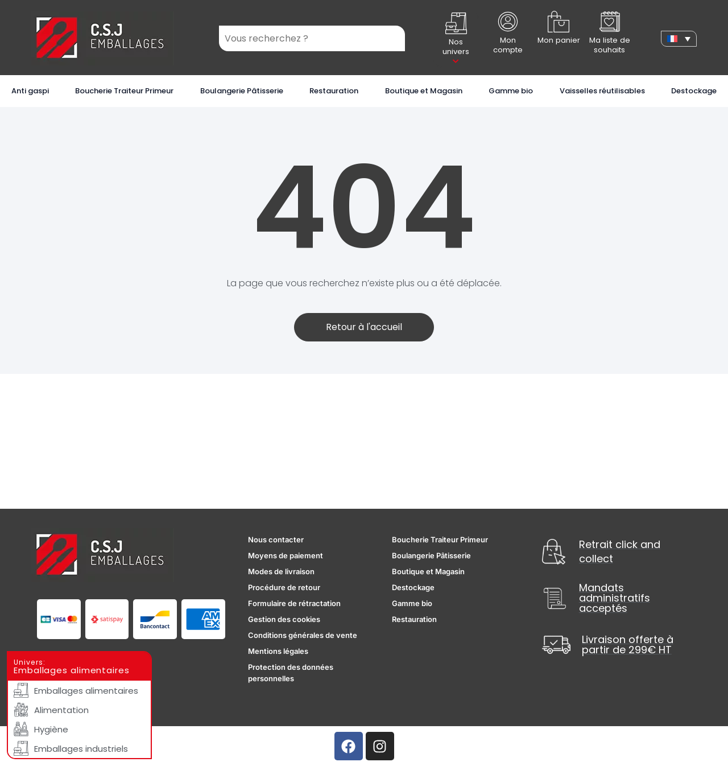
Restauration (333, 90)
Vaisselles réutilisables (602, 90)
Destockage (694, 90)
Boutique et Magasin (423, 90)
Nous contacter (276, 539)
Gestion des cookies (284, 619)
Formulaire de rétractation (294, 603)
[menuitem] (679, 39)
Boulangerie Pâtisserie (241, 90)
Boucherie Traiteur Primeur (124, 90)
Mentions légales (278, 651)
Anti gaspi (30, 90)
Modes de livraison (281, 571)
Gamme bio (511, 90)
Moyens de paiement (285, 555)
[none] (679, 39)
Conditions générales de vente (302, 635)
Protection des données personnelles (290, 672)
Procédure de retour (284, 587)
